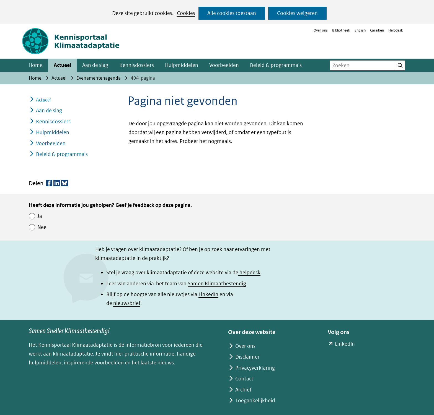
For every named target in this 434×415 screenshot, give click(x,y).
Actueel (62, 65)
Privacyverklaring (255, 368)
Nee (41, 227)
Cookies (186, 13)
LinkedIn (208, 294)
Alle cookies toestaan (231, 13)
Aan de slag (95, 65)
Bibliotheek (341, 30)
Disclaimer (247, 357)
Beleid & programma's (276, 65)
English (360, 30)
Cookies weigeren (297, 13)
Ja (39, 216)
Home (36, 65)
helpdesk (249, 272)
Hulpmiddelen (181, 65)
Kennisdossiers (136, 65)
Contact (244, 378)
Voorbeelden (224, 65)
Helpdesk (395, 30)
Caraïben (377, 30)
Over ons (321, 30)
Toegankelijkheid (255, 400)
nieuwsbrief (126, 303)
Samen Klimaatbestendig (217, 283)
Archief (243, 390)
